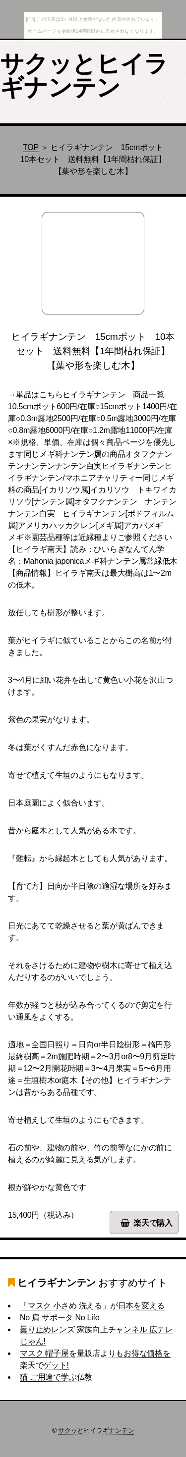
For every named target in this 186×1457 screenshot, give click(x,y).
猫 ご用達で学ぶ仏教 (56, 1377)
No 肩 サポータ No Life (59, 1317)
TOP (31, 147)
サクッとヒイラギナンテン (84, 76)
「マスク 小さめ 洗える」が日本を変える (92, 1305)
